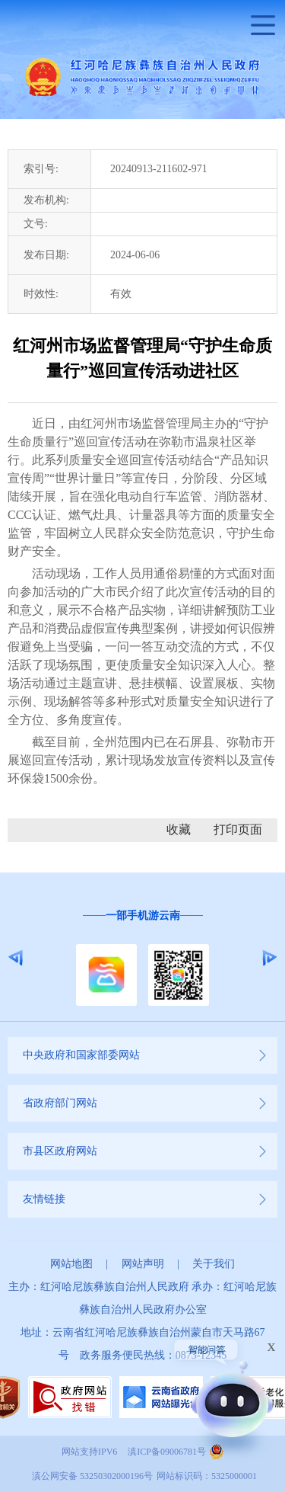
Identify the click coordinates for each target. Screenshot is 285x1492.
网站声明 (143, 1263)
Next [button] (269, 957)
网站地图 (71, 1263)
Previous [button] (16, 957)
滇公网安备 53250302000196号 (92, 1476)
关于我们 (213, 1263)
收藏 (178, 829)
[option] (142, 958)
